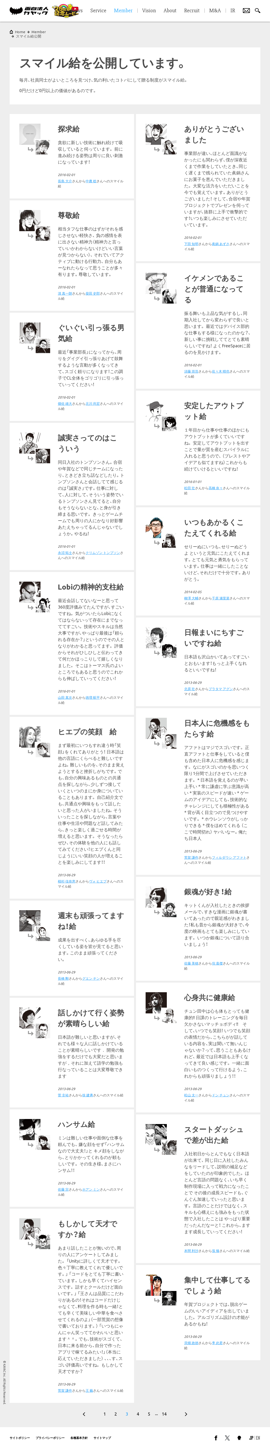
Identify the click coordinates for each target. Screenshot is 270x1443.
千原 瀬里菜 (221, 626)
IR (232, 10)
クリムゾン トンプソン (229, 516)
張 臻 (215, 1288)
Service (98, 10)
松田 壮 (63, 516)
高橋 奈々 (89, 516)
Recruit (192, 10)
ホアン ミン (217, 1132)
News (77, 10)
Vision (149, 10)
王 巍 (89, 1345)
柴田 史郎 (93, 289)
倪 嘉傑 (91, 935)
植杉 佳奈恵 (193, 901)
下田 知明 (191, 240)
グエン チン (91, 1032)
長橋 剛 (63, 1032)
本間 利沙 (191, 1288)
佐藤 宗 (189, 1132)
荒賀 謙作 (65, 829)
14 (164, 1408)
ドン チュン (221, 1033)
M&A (215, 10)
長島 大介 (65, 177)
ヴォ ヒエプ (224, 901)
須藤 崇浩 (191, 367)
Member (39, 32)
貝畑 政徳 (191, 1380)
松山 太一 (191, 1033)
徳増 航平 (93, 661)
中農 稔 (91, 177)
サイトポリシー (20, 1432)
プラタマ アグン (221, 717)
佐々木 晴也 (221, 367)
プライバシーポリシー (50, 1432)
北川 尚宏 (93, 399)
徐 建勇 (87, 1149)
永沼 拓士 (191, 516)
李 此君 (217, 1380)
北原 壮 (189, 717)
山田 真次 (65, 661)
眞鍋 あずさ (221, 240)
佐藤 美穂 (65, 935)
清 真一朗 (65, 289)
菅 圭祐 (63, 1149)
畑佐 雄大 (65, 399)
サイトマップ (102, 1432)
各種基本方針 (79, 1432)
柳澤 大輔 (191, 626)
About (170, 10)
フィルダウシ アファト (103, 829)
